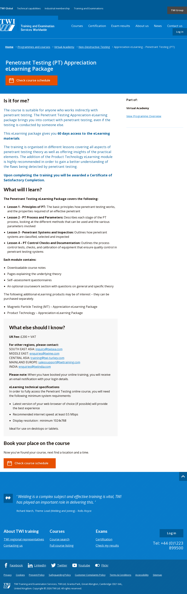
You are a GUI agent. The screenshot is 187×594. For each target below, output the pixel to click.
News (158, 26)
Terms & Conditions (120, 575)
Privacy (8, 575)
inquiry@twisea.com (48, 349)
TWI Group (177, 10)
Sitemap (157, 575)
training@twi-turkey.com (47, 358)
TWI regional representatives (24, 539)
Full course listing (62, 546)
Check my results (107, 546)
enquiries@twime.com (44, 353)
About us (142, 26)
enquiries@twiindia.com (35, 367)
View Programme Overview (143, 116)
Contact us (174, 26)
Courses (77, 26)
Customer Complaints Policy (90, 575)
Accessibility (142, 575)
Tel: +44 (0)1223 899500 (168, 545)
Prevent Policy (37, 575)
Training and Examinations (88, 8)
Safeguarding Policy (60, 575)
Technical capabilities (29, 8)
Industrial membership (57, 8)
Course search (59, 539)
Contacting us (13, 546)
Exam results (120, 26)
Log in (179, 31)
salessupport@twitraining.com (59, 362)
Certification (97, 26)
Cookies (20, 575)
